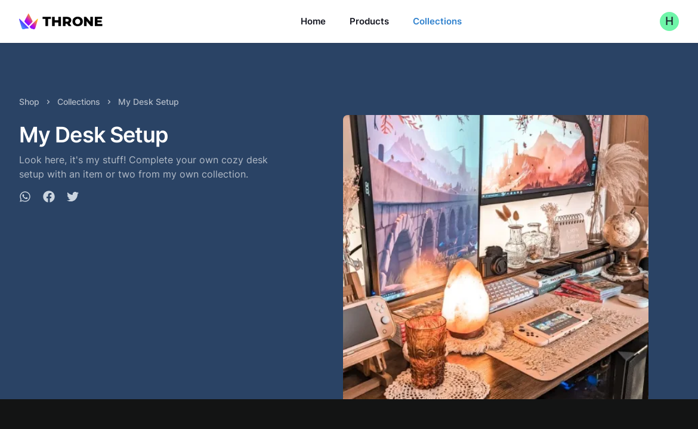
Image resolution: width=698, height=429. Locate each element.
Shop (29, 102)
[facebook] (49, 198)
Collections (437, 21)
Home (313, 21)
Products (369, 21)
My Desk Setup (148, 102)
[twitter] (73, 198)
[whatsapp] (25, 198)
